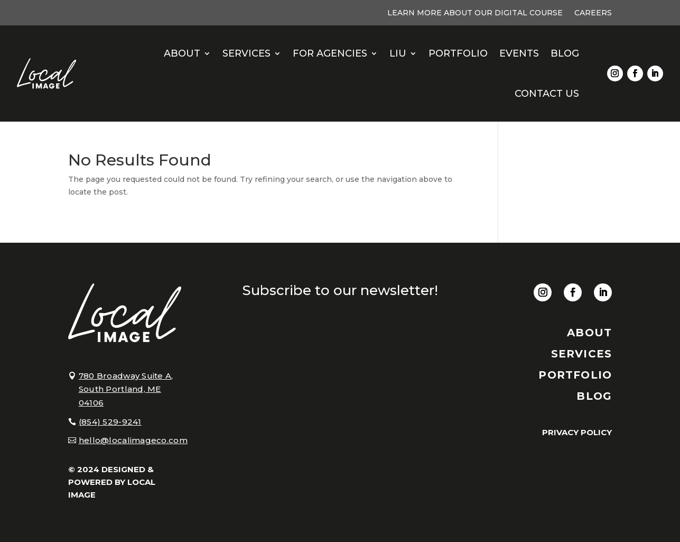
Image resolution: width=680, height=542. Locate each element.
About (182, 53)
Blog (565, 53)
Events (519, 53)
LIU (397, 53)
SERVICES (581, 353)
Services (246, 53)
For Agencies (330, 53)
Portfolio (458, 53)
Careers (593, 13)
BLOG (594, 396)
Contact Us (547, 93)
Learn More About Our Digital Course (475, 13)
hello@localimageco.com (133, 440)
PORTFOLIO (575, 375)
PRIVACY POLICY (577, 432)
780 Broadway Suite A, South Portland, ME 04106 (126, 389)
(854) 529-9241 (110, 422)
